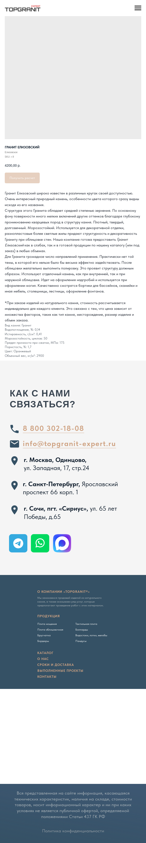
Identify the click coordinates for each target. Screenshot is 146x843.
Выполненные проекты (60, 671)
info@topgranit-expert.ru (69, 443)
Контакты (47, 676)
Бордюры (43, 641)
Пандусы (81, 641)
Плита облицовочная (50, 629)
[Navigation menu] (138, 8)
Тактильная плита (86, 624)
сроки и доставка (55, 665)
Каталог (45, 653)
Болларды (81, 629)
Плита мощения (47, 624)
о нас (43, 659)
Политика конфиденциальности (73, 831)
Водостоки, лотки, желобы (91, 635)
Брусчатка (44, 635)
